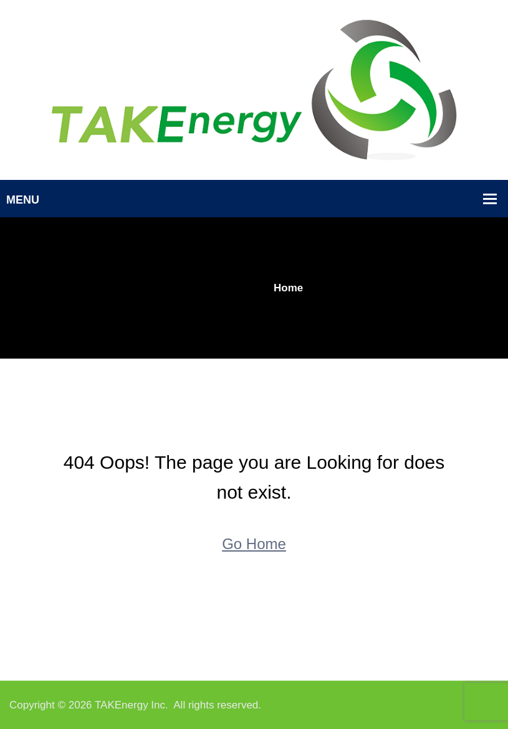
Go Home (254, 543)
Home (288, 288)
